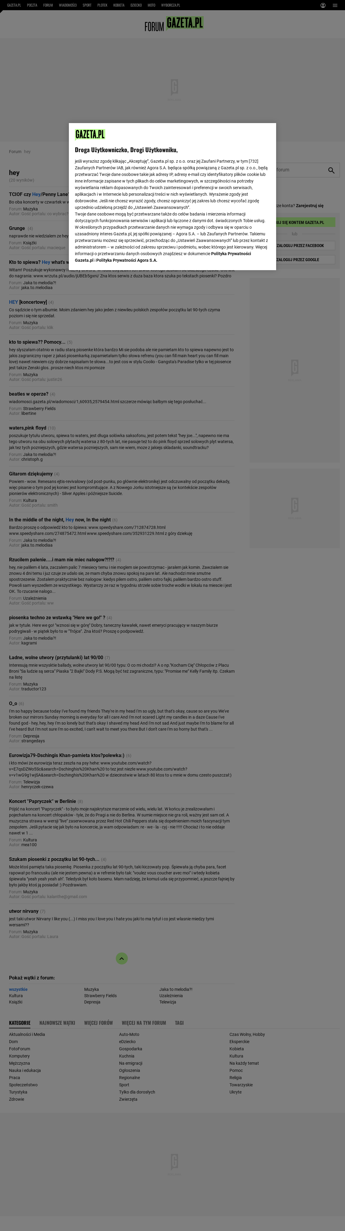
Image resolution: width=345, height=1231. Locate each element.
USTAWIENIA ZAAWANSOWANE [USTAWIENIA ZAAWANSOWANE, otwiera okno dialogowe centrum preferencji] (114, 258)
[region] (172, 196)
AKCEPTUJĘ (249, 258)
